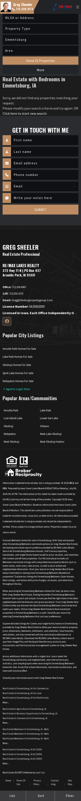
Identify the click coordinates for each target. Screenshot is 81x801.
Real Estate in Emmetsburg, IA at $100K (22, 749)
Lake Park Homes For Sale (17, 356)
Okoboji (8, 426)
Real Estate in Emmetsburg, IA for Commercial (26, 688)
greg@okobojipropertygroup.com (28, 300)
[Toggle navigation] (78, 7)
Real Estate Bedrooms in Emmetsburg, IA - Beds (26, 729)
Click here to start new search (24, 113)
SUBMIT (40, 209)
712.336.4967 (14, 287)
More (40, 70)
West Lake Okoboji (51, 434)
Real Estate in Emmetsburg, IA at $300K (22, 758)
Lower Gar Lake (49, 418)
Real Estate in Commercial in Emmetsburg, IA (25, 718)
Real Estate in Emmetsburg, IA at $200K (22, 754)
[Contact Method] (44, 186)
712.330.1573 (22, 9)
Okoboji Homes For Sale (17, 365)
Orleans (44, 426)
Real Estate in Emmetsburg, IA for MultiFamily (26, 697)
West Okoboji (11, 441)
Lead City (40, 772)
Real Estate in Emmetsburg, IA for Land (22, 693)
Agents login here (16, 389)
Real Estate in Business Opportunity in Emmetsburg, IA (30, 713)
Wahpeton (10, 434)
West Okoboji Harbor (52, 441)
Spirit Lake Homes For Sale (18, 373)
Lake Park (45, 410)
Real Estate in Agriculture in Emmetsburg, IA (24, 708)
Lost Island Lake (13, 418)
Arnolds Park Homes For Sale (19, 348)
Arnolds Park (11, 410)
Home (8, 780)
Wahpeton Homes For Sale (18, 381)
